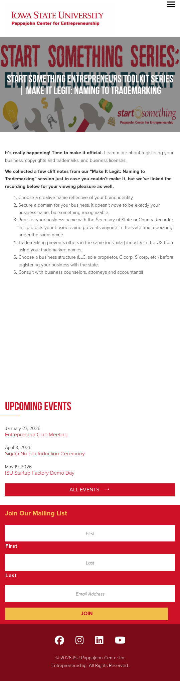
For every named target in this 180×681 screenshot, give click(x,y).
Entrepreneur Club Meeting (36, 434)
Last (11, 575)
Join (87, 613)
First (11, 546)
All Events (84, 489)
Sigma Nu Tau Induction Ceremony (45, 453)
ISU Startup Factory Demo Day (39, 473)
